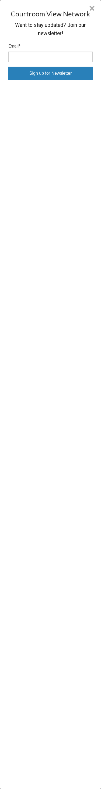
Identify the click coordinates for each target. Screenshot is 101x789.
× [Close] (92, 8)
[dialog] (50, 394)
